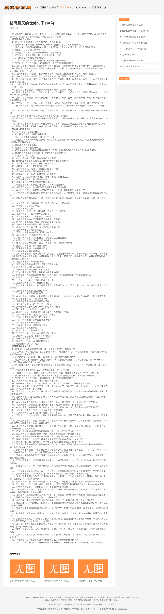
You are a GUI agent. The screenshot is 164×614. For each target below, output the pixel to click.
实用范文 (54, 7)
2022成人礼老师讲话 (131, 66)
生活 (72, 7)
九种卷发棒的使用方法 (132, 60)
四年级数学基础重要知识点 (56, 581)
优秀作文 (44, 7)
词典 (105, 7)
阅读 (78, 7)
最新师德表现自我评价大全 (134, 43)
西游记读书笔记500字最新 (90, 581)
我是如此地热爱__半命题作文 (135, 31)
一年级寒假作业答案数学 (133, 37)
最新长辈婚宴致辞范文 (132, 25)
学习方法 (64, 7)
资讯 (99, 7)
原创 (94, 7)
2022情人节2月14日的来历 (134, 49)
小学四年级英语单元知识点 (22, 581)
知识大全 (85, 7)
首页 (36, 7)
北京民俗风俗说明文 (131, 55)
